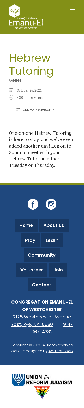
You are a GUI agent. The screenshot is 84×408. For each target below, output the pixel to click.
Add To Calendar (33, 110)
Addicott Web (61, 351)
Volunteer (31, 270)
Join (58, 270)
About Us (53, 225)
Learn (52, 240)
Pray (30, 240)
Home (26, 225)
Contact (41, 285)
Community (42, 255)
